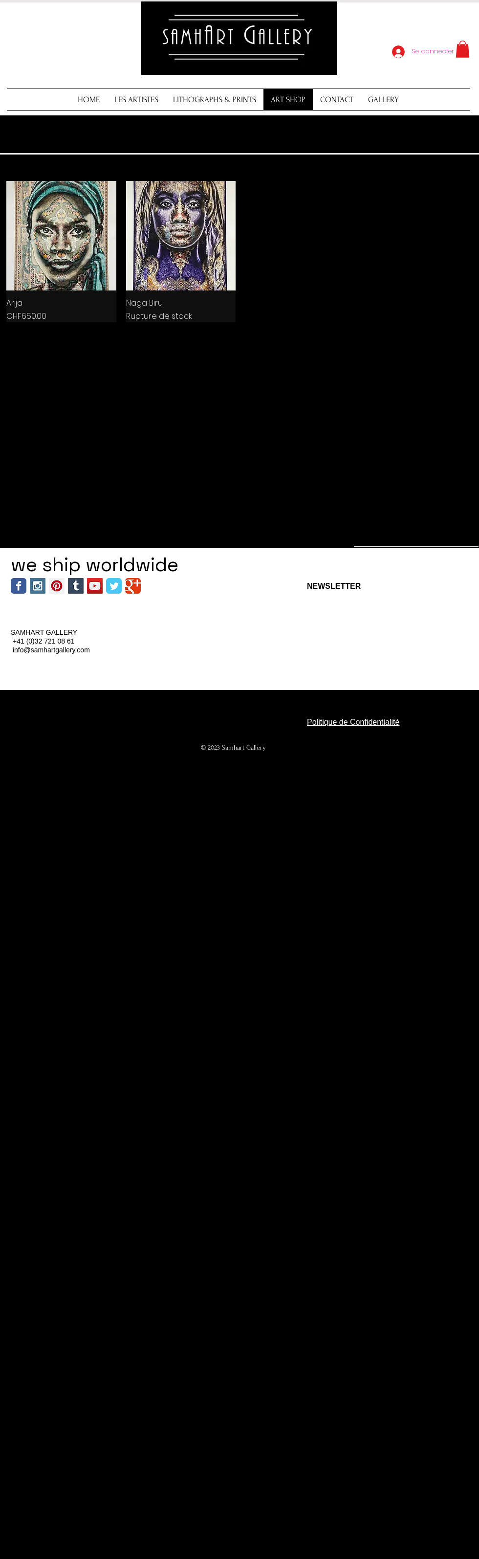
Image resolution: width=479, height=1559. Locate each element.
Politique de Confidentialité (353, 722)
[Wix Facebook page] (18, 586)
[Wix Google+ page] (133, 586)
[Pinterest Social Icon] (57, 586)
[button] (463, 49)
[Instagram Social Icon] (37, 586)
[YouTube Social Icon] (95, 586)
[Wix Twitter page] (114, 586)
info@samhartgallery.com (51, 650)
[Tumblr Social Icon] (76, 586)
